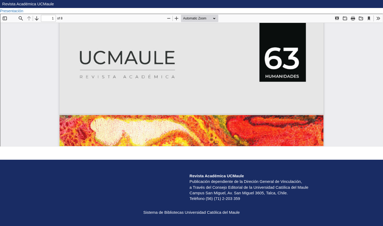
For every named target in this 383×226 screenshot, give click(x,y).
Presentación (12, 11)
